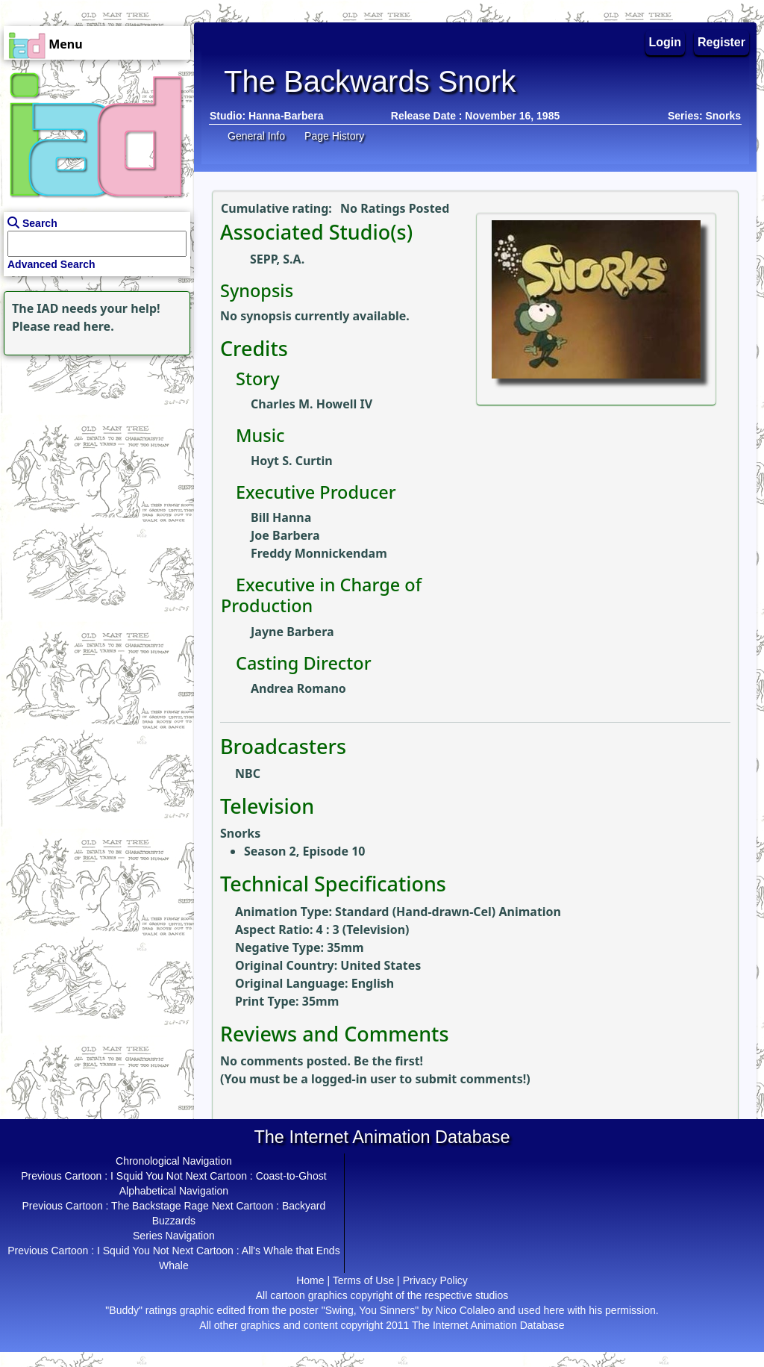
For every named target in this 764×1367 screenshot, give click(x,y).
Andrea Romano (298, 688)
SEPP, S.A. (277, 259)
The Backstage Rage (160, 1206)
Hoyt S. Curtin (292, 460)
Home (310, 1280)
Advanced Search (51, 264)
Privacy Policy (435, 1280)
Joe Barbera (285, 535)
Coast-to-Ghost (291, 1176)
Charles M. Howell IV (311, 404)
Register (721, 42)
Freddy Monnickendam (319, 553)
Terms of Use (363, 1280)
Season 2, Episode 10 (304, 851)
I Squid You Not (146, 1176)
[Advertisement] (93, 452)
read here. (84, 326)
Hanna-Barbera (285, 116)
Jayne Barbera (292, 631)
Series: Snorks (704, 116)
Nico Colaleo (465, 1310)
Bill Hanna (281, 517)
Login (665, 42)
